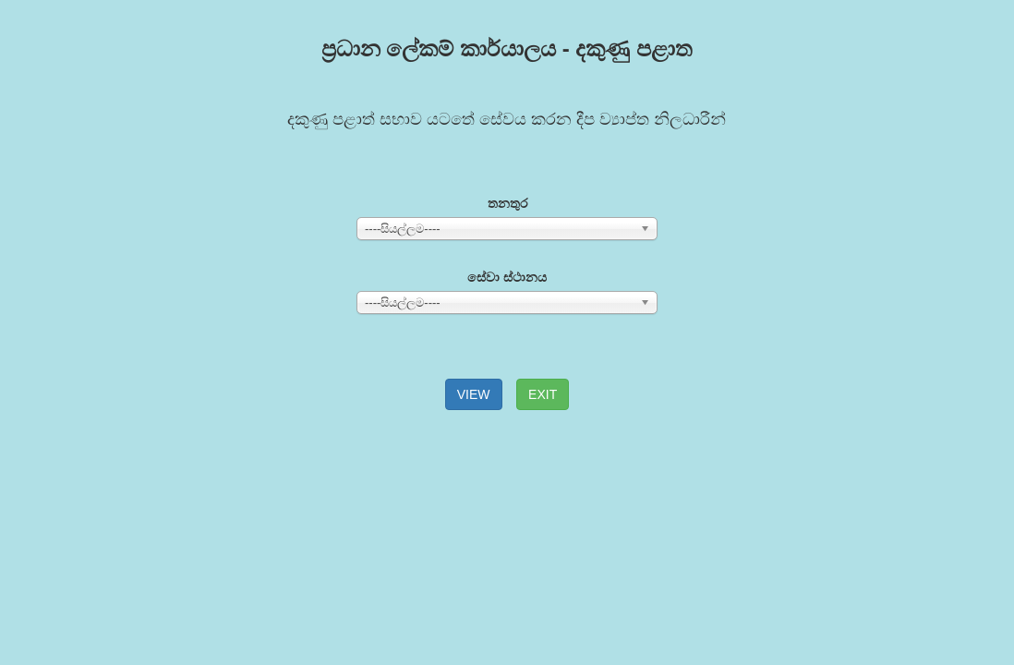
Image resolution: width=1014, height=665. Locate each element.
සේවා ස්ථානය (507, 277)
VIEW (473, 394)
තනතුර (507, 203)
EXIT (542, 394)
